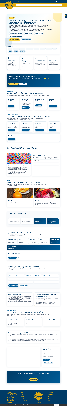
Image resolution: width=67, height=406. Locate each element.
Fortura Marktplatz (38, 402)
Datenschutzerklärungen (49, 404)
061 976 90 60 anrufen (12, 257)
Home (22, 392)
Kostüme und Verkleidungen (49, 275)
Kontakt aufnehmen (23, 83)
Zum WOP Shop (46, 359)
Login (56, 1)
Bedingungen (16, 51)
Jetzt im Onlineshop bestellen (14, 39)
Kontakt (22, 398)
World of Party (22, 51)
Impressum (50, 398)
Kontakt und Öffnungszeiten (48, 362)
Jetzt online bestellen (33, 379)
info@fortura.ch (46, 78)
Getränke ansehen (11, 139)
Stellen (49, 396)
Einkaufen (10, 51)
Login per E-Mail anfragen (13, 83)
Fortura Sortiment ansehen (13, 285)
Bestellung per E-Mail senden (26, 39)
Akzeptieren (56, 404)
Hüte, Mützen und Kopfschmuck (33, 275)
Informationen (24, 400)
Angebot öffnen (11, 106)
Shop (22, 394)
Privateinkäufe (51, 394)
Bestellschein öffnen (25, 107)
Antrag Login (50, 392)
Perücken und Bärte (14, 275)
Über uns (23, 396)
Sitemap (49, 400)
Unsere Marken (24, 402)
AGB (8, 402)
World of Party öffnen (23, 285)
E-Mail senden (20, 257)
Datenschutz (11, 402)
